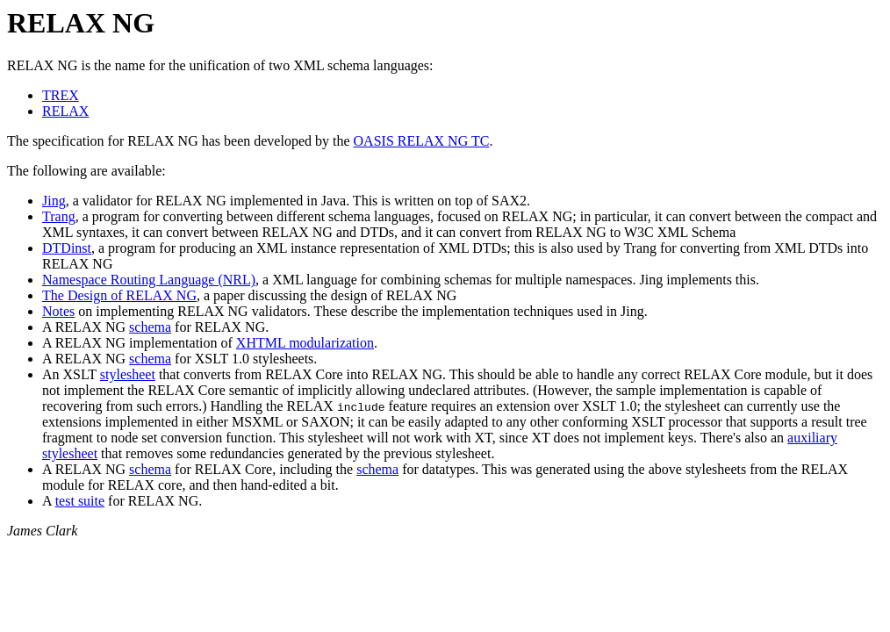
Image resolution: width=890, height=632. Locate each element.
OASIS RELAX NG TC (422, 140)
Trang (58, 216)
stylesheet (127, 374)
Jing (54, 200)
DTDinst (66, 248)
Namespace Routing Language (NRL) (148, 279)
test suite (79, 500)
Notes (58, 311)
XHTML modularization (305, 342)
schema (150, 327)
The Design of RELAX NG (119, 295)
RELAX (65, 111)
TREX (60, 95)
